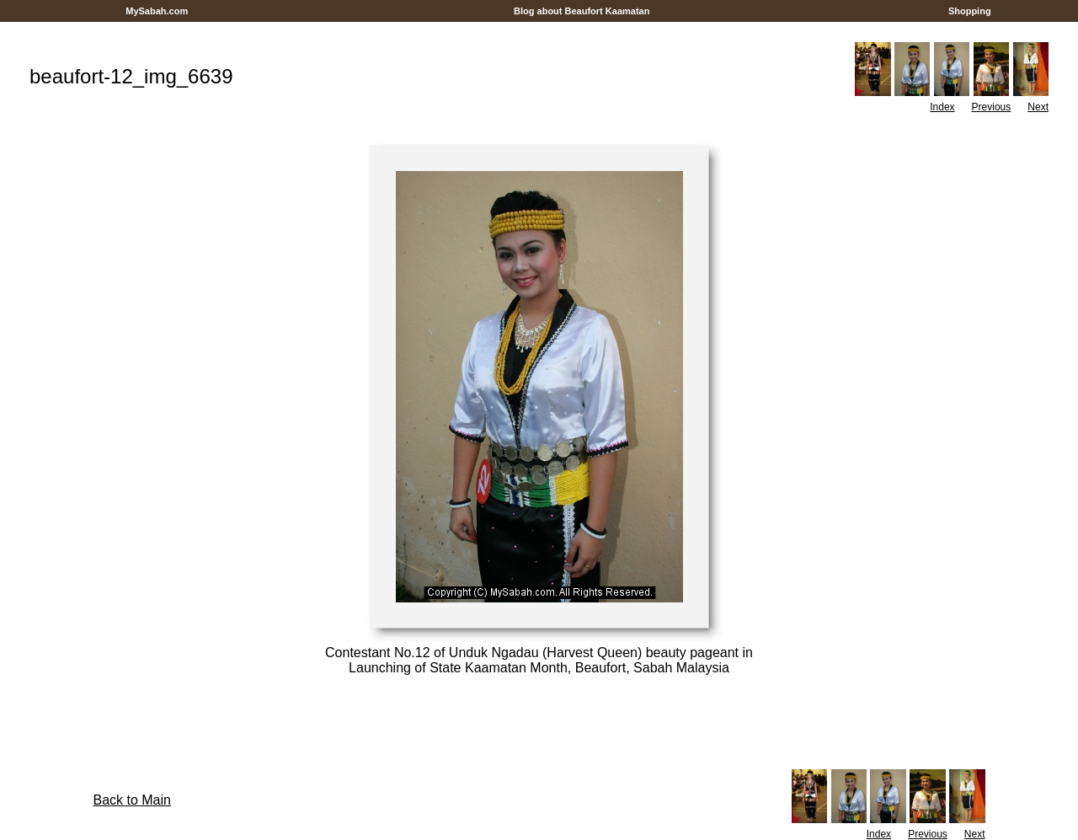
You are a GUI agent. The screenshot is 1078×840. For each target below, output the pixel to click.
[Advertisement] (539, 28)
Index (942, 107)
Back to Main (131, 800)
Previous (991, 107)
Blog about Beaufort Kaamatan (582, 11)
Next (1038, 107)
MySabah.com (156, 11)
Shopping (969, 11)
